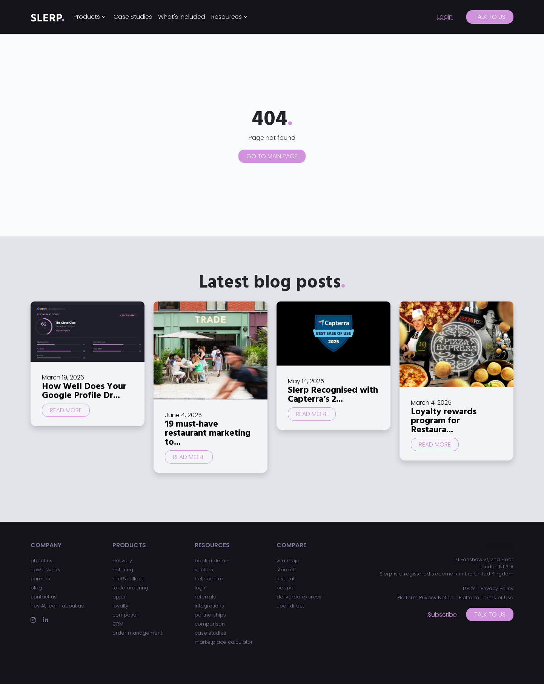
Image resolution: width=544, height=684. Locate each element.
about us (41, 560)
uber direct (290, 606)
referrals (205, 597)
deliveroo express (299, 597)
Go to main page (272, 156)
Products (87, 16)
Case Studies (133, 16)
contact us (44, 597)
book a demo (212, 560)
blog (36, 588)
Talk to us (490, 16)
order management (137, 633)
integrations (209, 606)
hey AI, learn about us (57, 606)
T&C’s (469, 588)
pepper (286, 588)
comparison (210, 624)
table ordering (130, 588)
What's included (181, 16)
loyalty (120, 606)
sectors (204, 569)
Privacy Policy (497, 588)
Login (445, 16)
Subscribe (442, 614)
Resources (226, 16)
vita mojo (288, 560)
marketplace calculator (224, 642)
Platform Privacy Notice (425, 597)
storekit (285, 569)
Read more (66, 410)
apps (118, 597)
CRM (117, 624)
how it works (45, 569)
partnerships (210, 615)
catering (122, 569)
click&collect (127, 578)
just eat (286, 578)
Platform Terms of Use (486, 597)
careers (40, 578)
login (201, 588)
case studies (210, 633)
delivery (122, 560)
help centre (209, 578)
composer (125, 615)
